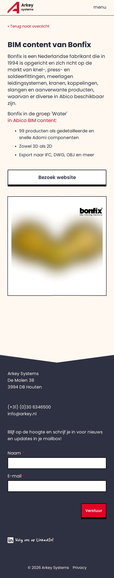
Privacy (80, 567)
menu (99, 7)
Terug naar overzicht (28, 26)
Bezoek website (57, 177)
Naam (16, 453)
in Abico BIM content (32, 120)
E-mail (16, 476)
